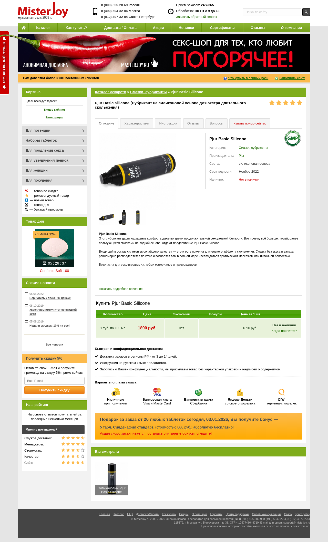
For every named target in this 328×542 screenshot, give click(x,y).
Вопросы (216, 123)
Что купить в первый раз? (248, 78)
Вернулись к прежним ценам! (50, 297)
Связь (288, 514)
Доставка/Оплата (147, 514)
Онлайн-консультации (266, 514)
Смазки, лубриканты (148, 92)
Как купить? (76, 28)
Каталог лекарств (110, 92)
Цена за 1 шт (250, 314)
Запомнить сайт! (292, 78)
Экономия (181, 314)
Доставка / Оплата (120, 28)
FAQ (130, 514)
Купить (249, 123)
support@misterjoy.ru (296, 522)
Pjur (241, 156)
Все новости (54, 344)
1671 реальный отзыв (4, 63)
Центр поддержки (237, 514)
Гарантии (216, 514)
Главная (104, 514)
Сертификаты (222, 28)
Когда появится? (284, 331)
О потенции (199, 514)
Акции (158, 28)
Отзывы (258, 28)
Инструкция (168, 123)
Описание (106, 123)
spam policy (302, 514)
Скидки (183, 514)
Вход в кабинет (54, 109)
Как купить (169, 514)
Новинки (186, 28)
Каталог (43, 28)
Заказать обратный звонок (196, 17)
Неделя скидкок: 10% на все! (49, 325)
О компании (291, 28)
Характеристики (136, 123)
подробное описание (120, 289)
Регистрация (54, 117)
